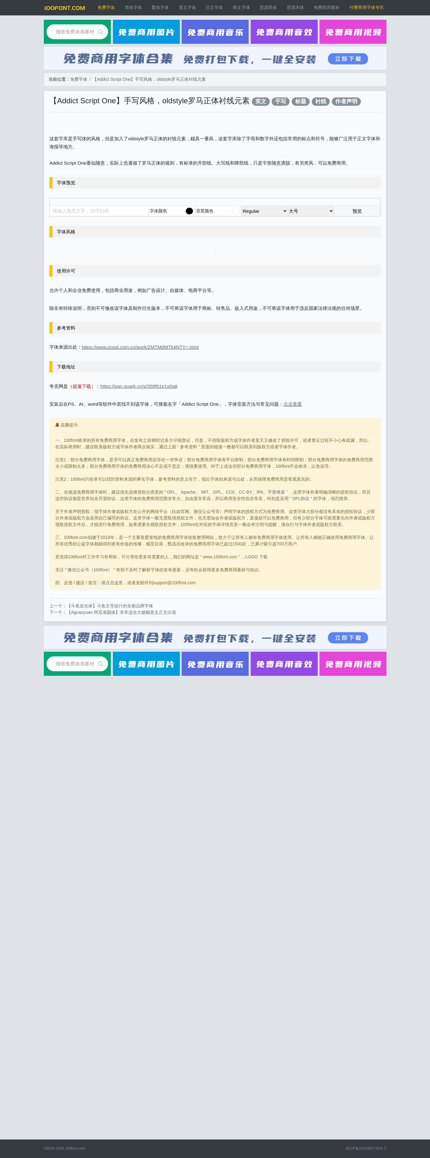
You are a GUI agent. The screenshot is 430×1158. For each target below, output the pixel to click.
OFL (171, 951)
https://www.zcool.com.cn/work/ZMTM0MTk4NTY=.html (140, 806)
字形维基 (276, 951)
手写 (280, 101)
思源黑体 (268, 7)
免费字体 (106, 7)
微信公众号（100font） (90, 1029)
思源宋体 (295, 7)
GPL (217, 951)
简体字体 (133, 7)
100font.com (75, 1148)
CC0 (230, 951)
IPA (260, 951)
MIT (204, 951)
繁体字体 (160, 7)
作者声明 (346, 101)
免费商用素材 (327, 7)
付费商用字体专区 (366, 7)
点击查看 (292, 863)
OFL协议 (300, 957)
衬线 (320, 101)
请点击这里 (112, 1042)
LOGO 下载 (256, 1016)
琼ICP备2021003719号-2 (365, 1148)
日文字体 (214, 7)
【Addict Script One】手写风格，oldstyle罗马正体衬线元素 (149, 79)
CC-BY (246, 951)
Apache (188, 951)
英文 (260, 101)
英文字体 (187, 7)
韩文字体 (241, 7)
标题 (300, 101)
